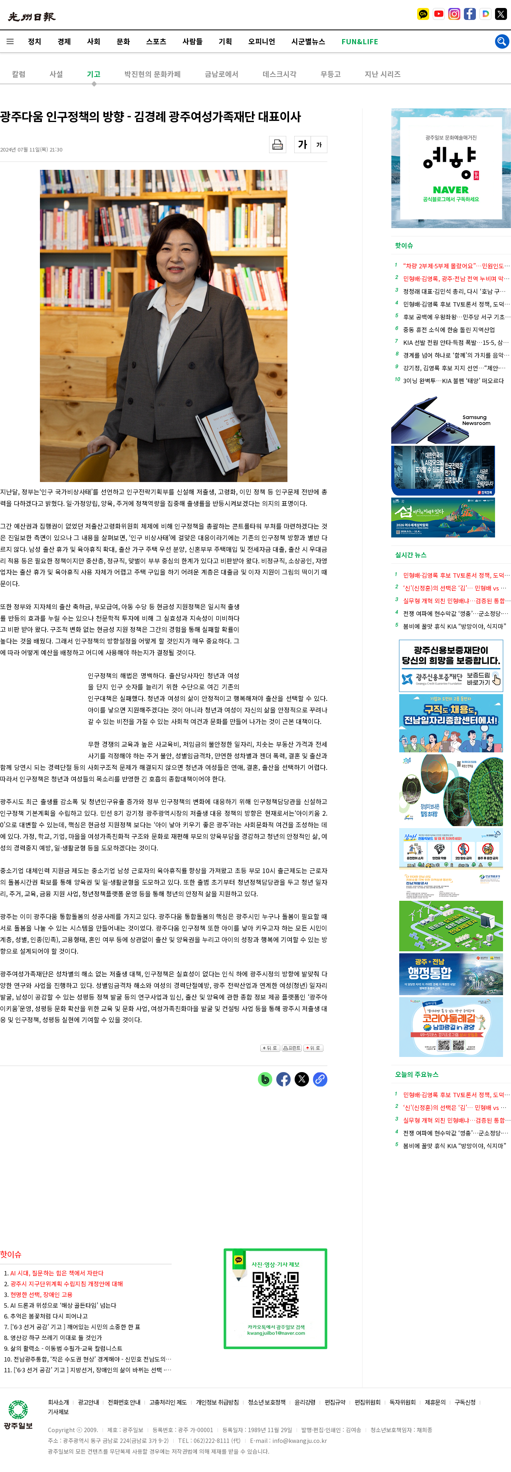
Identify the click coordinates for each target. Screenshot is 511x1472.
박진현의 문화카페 (153, 74)
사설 (56, 74)
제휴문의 (435, 1402)
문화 (123, 41)
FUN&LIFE (359, 41)
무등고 (331, 74)
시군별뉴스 (308, 41)
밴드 (444, 14)
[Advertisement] (40, 714)
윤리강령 (305, 1402)
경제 (64, 41)
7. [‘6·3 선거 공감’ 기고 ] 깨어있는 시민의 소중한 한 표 (72, 1326)
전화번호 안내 (124, 1402)
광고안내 (88, 1402)
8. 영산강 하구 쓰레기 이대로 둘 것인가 (53, 1337)
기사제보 (58, 1411)
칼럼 (19, 74)
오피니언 (261, 41)
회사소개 (58, 1402)
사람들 (192, 41)
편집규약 (335, 1402)
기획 (225, 41)
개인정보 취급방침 (217, 1402)
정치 (35, 41)
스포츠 (156, 41)
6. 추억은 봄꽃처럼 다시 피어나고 (46, 1316)
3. (38, 1294)
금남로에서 (222, 74)
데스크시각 (280, 74)
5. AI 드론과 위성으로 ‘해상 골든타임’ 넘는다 (60, 1305)
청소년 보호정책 (266, 1402)
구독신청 (465, 1402)
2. (63, 1283)
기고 (94, 74)
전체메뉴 (10, 41)
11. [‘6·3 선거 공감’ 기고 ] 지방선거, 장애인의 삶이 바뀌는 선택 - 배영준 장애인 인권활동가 (88, 1370)
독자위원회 (403, 1402)
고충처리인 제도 (168, 1402)
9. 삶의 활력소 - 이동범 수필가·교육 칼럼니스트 (63, 1348)
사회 (94, 41)
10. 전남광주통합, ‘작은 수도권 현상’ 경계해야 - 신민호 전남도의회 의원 (88, 1359)
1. (54, 1273)
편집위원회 (367, 1402)
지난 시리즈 (383, 74)
